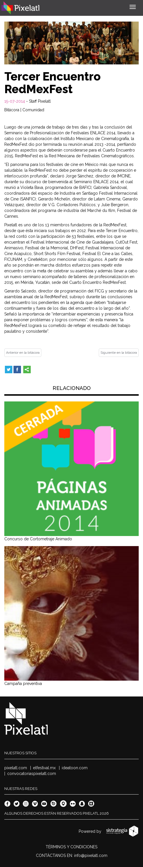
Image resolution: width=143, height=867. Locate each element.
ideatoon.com (75, 767)
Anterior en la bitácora (23, 353)
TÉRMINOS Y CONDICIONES (71, 847)
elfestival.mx (44, 767)
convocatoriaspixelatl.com (31, 773)
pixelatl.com (15, 767)
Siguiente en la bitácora (119, 353)
